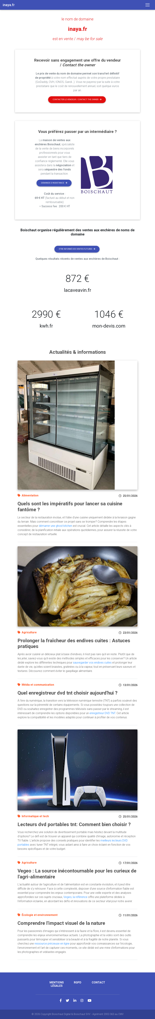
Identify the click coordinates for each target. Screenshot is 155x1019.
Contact (98, 982)
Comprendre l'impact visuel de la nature (61, 923)
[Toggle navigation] (147, 5)
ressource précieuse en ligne (52, 943)
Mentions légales (57, 984)
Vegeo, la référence (75, 897)
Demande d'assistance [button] (54, 183)
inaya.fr (77, 29)
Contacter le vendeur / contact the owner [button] (77, 99)
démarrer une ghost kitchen (55, 525)
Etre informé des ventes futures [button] (77, 249)
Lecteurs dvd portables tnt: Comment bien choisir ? (74, 824)
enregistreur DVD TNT (102, 713)
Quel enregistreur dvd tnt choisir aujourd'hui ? (67, 693)
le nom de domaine (77, 19)
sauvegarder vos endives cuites (92, 662)
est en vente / (78, 38)
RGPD (77, 982)
